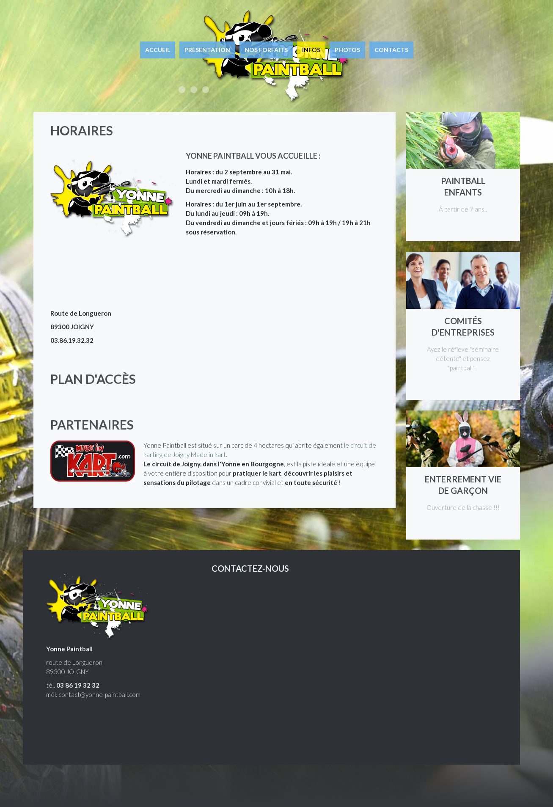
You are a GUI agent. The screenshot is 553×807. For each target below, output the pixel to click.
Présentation (207, 49)
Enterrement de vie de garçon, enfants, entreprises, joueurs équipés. (193, 89)
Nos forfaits (266, 49)
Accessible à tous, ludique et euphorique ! (182, 89)
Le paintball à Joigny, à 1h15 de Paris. (205, 89)
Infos (311, 49)
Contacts (391, 49)
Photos (347, 49)
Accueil (157, 49)
